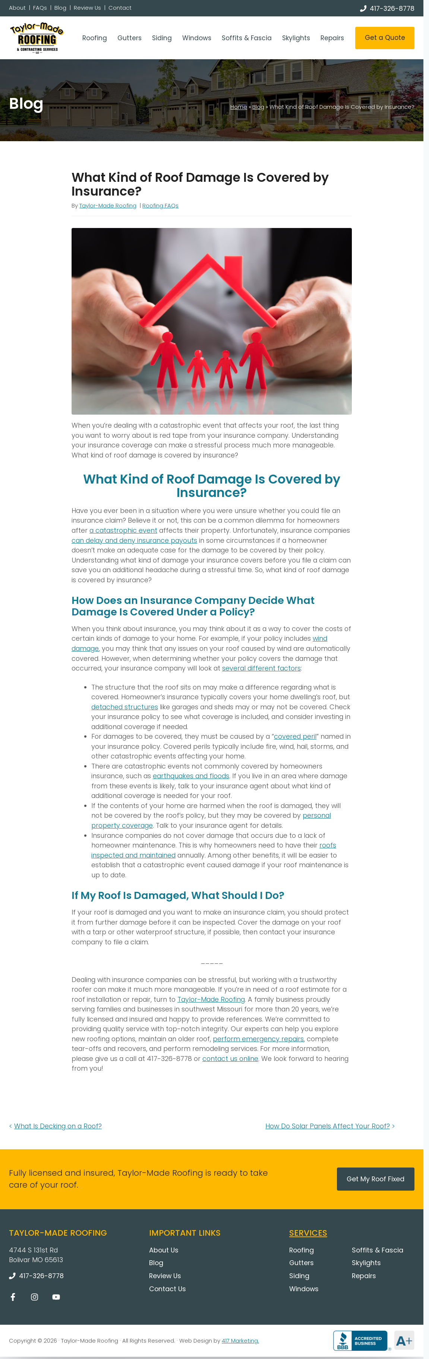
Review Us (87, 8)
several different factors (261, 668)
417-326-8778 (392, 8)
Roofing (94, 38)
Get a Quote (385, 37)
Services (308, 1233)
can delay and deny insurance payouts (134, 540)
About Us (164, 1250)
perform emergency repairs (258, 1038)
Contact (120, 8)
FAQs (40, 8)
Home (238, 107)
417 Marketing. (240, 1340)
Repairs (332, 38)
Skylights (296, 38)
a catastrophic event (123, 530)
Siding (162, 38)
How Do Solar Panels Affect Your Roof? (327, 1126)
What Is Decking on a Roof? (58, 1126)
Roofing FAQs (160, 205)
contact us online (230, 1058)
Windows (196, 38)
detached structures (124, 707)
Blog (60, 8)
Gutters (129, 38)
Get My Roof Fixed (375, 1179)
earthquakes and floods (191, 775)
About (17, 8)
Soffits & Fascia (247, 38)
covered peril (295, 736)
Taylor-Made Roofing (107, 205)
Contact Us (167, 1288)
